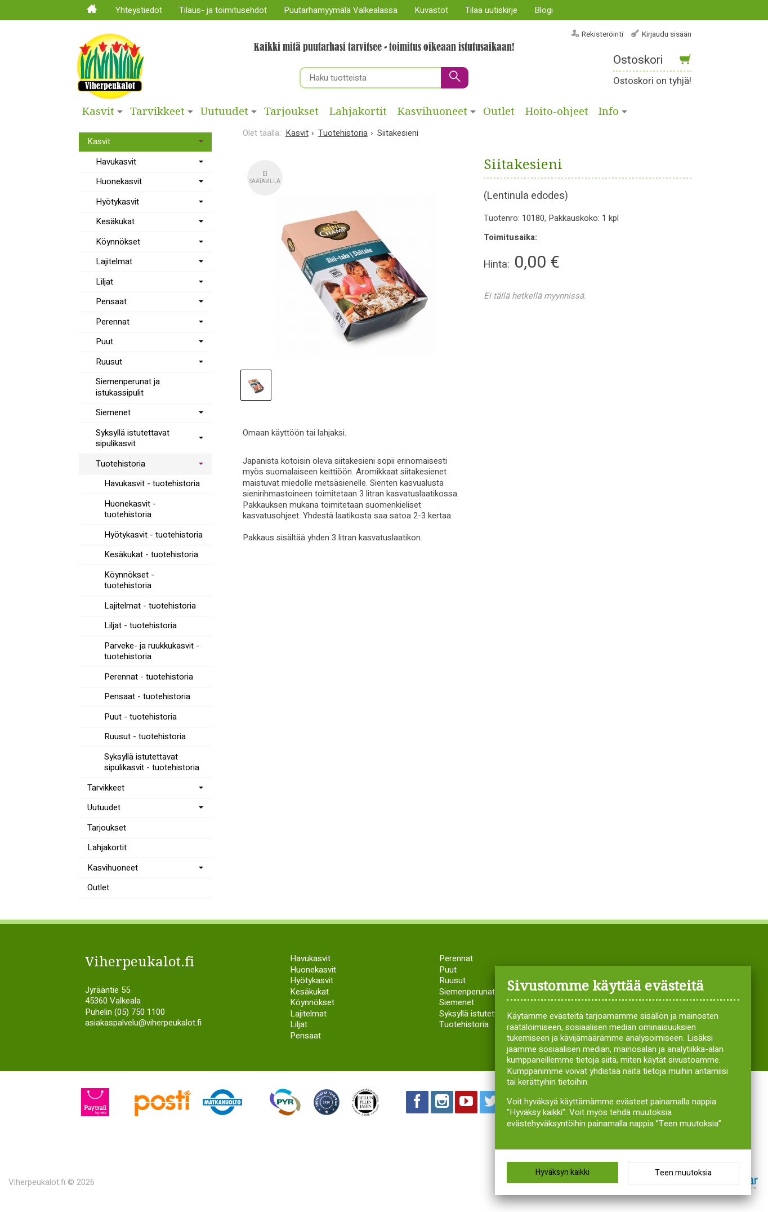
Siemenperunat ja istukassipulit (128, 387)
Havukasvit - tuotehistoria (152, 483)
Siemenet (113, 412)
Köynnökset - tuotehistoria (129, 580)
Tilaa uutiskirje (491, 10)
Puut (104, 341)
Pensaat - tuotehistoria (147, 696)
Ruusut (109, 362)
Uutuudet (224, 111)
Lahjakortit (358, 111)
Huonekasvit (119, 181)
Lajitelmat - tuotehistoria (150, 606)
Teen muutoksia (683, 1173)
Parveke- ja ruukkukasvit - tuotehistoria (151, 651)
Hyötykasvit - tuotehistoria (153, 535)
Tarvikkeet (157, 111)
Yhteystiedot (138, 10)
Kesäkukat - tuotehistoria (151, 554)
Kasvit (98, 111)
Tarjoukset (291, 111)
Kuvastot (431, 10)
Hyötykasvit (117, 202)
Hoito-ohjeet (556, 111)
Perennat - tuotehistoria (148, 677)
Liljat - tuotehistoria (140, 625)
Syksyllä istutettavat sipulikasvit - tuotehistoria (151, 762)
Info (609, 111)
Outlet (499, 111)
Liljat (104, 282)
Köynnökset (118, 242)
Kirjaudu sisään (666, 34)
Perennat (113, 322)
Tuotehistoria (120, 464)
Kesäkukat (115, 221)
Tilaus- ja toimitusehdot (223, 10)
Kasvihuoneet (432, 111)
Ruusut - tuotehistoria (145, 736)
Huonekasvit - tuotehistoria (130, 509)
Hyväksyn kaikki (562, 1172)
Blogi (543, 10)
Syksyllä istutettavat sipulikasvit (132, 438)
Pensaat (111, 301)
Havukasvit (116, 162)
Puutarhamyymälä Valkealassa (341, 10)
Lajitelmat (114, 261)
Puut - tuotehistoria (140, 717)
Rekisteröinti (602, 34)
